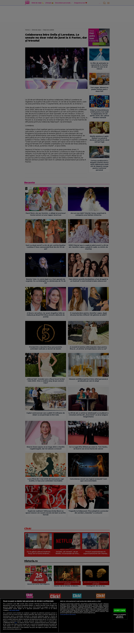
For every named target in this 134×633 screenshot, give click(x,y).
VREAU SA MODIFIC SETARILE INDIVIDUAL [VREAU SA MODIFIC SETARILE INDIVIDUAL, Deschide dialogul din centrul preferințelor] (119, 616)
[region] (67, 615)
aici (16, 622)
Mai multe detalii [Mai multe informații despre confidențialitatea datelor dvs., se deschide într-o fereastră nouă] (14, 610)
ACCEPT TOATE (119, 610)
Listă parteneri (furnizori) (68, 614)
